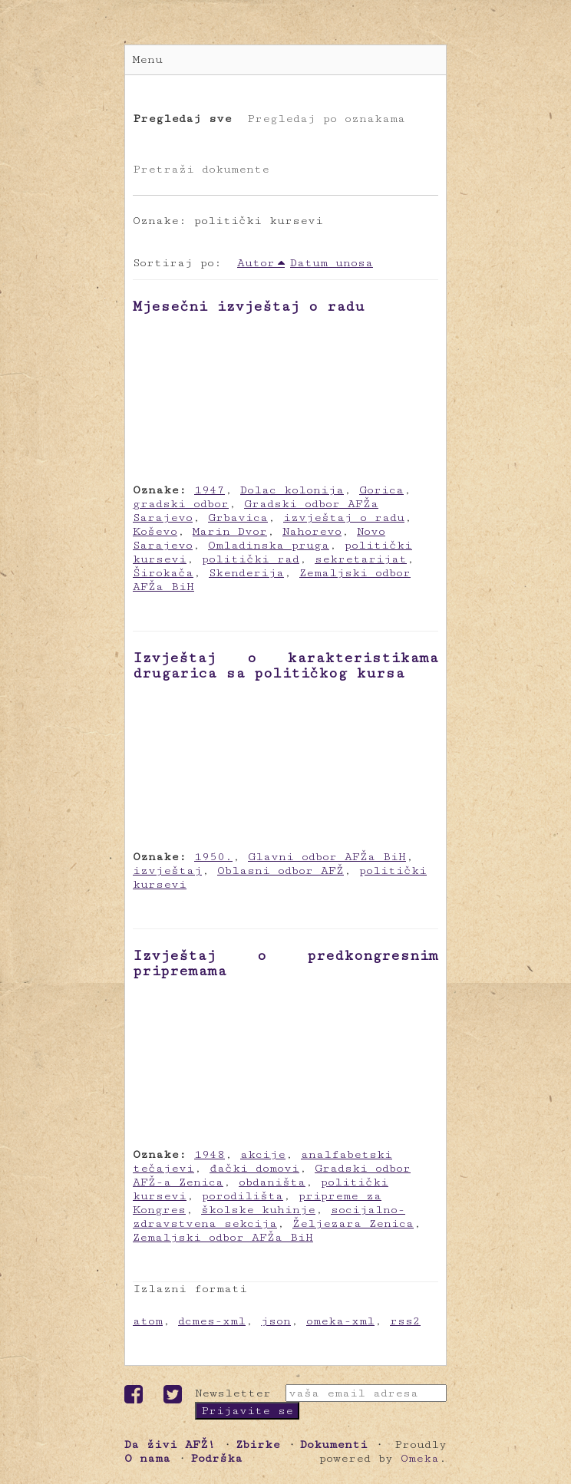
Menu (148, 59)
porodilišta (242, 1195)
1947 (209, 489)
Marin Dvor (230, 531)
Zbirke (258, 1444)
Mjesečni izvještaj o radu (249, 306)
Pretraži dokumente (201, 169)
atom (148, 1320)
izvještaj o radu (343, 517)
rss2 (405, 1320)
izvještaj (167, 870)
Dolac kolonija (292, 489)
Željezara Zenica (353, 1223)
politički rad (250, 559)
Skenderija (246, 572)
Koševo (155, 531)
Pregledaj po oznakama (326, 118)
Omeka (420, 1458)
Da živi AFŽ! (170, 1444)
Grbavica (238, 517)
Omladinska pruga (268, 545)
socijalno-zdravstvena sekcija (269, 1216)
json (276, 1320)
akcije (263, 1154)
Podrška (216, 1458)
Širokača (163, 572)
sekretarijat (361, 559)
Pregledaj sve (182, 118)
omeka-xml (340, 1320)
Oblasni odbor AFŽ (280, 870)
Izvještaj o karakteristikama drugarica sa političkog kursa (285, 665)
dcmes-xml (212, 1320)
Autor (256, 262)
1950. (213, 856)
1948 (209, 1154)
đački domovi (254, 1168)
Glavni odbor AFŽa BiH (327, 856)
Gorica (381, 489)
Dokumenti (334, 1444)
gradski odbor (181, 503)
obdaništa (272, 1182)
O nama (147, 1458)
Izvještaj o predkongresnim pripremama (285, 963)
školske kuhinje (258, 1209)
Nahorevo (312, 531)
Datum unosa (331, 262)
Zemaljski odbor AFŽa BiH (223, 1237)
